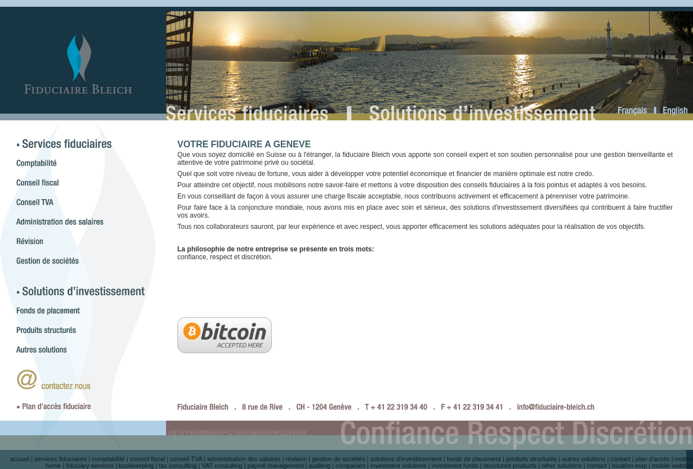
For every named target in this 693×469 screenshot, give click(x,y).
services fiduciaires (60, 459)
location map (629, 465)
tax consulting (177, 465)
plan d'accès (653, 459)
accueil (19, 459)
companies (350, 465)
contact (620, 459)
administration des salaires (243, 459)
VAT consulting (222, 465)
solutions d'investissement (405, 459)
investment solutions (398, 465)
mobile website (672, 465)
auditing (319, 465)
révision (296, 459)
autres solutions (583, 459)
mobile (684, 459)
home (53, 465)
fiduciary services (89, 465)
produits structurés (531, 459)
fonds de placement (474, 459)
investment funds (455, 465)
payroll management (276, 465)
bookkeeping (136, 465)
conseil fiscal (147, 459)
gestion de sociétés (338, 459)
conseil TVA (186, 459)
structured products (510, 465)
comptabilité (108, 459)
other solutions (562, 465)
